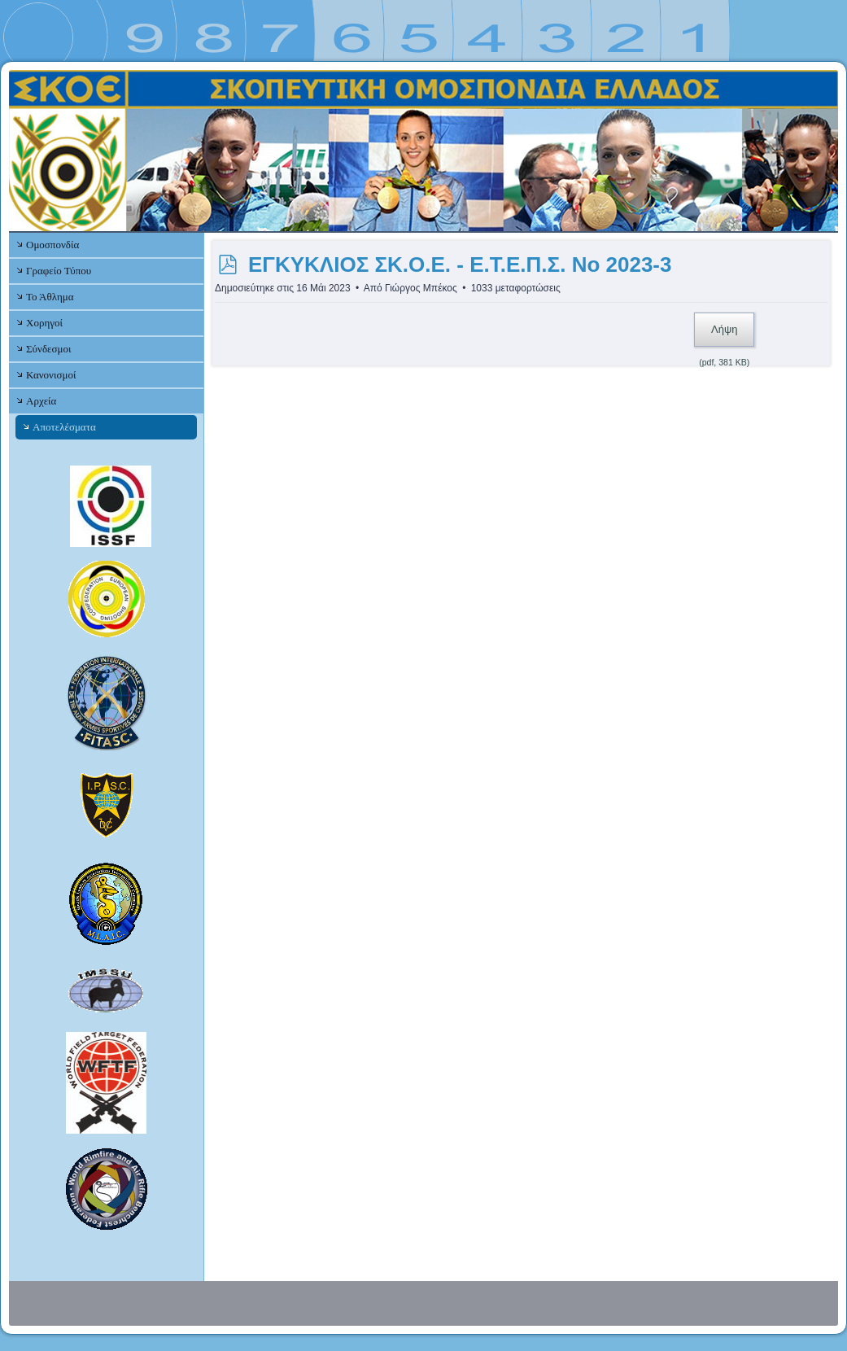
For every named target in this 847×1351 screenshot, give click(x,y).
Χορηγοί (44, 323)
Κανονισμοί (51, 375)
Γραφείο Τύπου (58, 271)
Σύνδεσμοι (48, 349)
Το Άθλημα (49, 297)
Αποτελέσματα (64, 427)
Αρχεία (41, 401)
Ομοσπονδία (52, 244)
